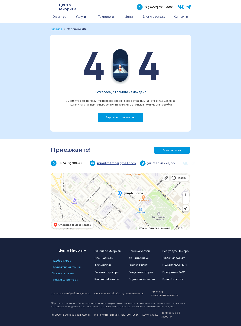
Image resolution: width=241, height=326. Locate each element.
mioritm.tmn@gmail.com (116, 163)
